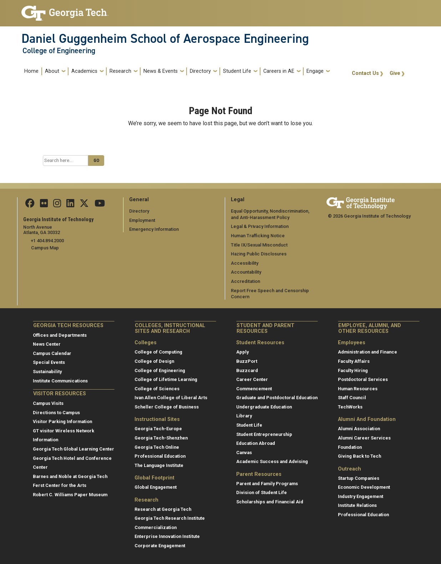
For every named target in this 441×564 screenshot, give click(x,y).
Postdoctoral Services (363, 379)
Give (395, 73)
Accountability (246, 272)
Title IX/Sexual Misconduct (259, 245)
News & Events (160, 71)
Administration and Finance (367, 352)
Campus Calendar (52, 353)
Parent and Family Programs (267, 483)
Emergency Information (154, 229)
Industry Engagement (360, 496)
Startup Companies (358, 478)
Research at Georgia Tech (163, 509)
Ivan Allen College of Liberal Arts (171, 397)
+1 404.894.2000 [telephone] (47, 240)
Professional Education (160, 456)
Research (120, 71)
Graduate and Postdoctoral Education (277, 397)
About (52, 71)
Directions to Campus (56, 412)
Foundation (350, 446)
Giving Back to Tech (359, 456)
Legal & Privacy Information (260, 226)
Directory (200, 71)
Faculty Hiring (353, 370)
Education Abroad (255, 443)
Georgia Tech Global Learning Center (73, 449)
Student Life (237, 71)
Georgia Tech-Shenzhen (161, 438)
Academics (84, 71)
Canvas (244, 452)
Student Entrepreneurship (264, 434)
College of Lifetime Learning (166, 379)
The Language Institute (159, 465)
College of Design (154, 361)
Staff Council (352, 397)
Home (31, 71)
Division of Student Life (261, 492)
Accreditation (245, 281)
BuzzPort (246, 361)
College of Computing (158, 352)
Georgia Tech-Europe (158, 428)
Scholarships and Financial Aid (269, 501)
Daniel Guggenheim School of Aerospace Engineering (165, 38)
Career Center (252, 379)
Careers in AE (278, 71)
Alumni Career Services (364, 438)
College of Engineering (58, 50)
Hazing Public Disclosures (259, 253)
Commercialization (156, 527)
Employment (142, 220)
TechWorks (350, 407)
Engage (315, 71)
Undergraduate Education (264, 407)
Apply (242, 352)
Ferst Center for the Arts (59, 485)
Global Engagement (156, 487)
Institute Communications (60, 380)
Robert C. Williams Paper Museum (70, 494)
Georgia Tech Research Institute (170, 518)
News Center (47, 344)
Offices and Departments (60, 335)
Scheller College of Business (167, 407)
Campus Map (45, 247)
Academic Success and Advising (272, 461)
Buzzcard (247, 370)
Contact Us (365, 73)
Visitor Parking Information (62, 421)
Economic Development (364, 487)
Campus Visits (48, 403)
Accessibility (244, 263)
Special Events (49, 362)
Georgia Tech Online (157, 446)
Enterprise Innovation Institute (167, 536)
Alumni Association (359, 428)
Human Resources (357, 388)
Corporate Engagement (160, 545)
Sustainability (47, 371)
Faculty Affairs (354, 361)
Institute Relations (357, 505)
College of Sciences (157, 388)
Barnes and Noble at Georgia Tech (70, 476)
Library (244, 415)
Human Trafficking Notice (258, 235)
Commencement (254, 388)
